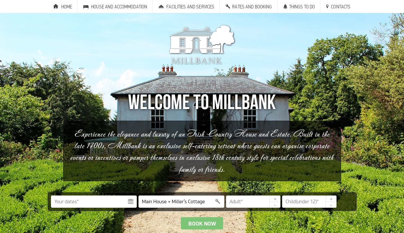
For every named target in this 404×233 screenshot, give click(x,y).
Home (66, 7)
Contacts (341, 7)
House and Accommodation (119, 7)
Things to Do (302, 7)
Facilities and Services (190, 7)
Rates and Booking (252, 7)
